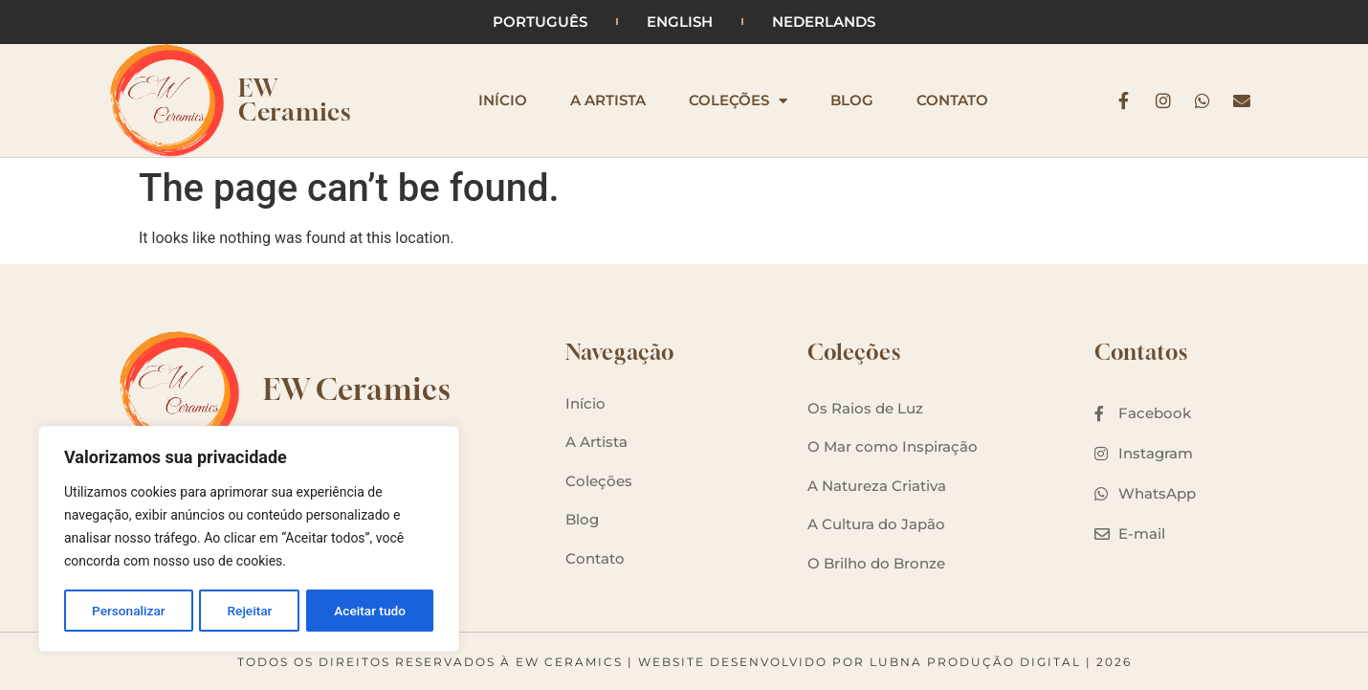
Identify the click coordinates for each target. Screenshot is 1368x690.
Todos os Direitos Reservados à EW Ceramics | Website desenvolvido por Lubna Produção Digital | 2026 (684, 662)
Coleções (738, 100)
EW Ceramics (294, 100)
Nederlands (823, 21)
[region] (248, 540)
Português (540, 21)
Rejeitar (250, 610)
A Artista (608, 100)
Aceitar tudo (371, 610)
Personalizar (128, 610)
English (680, 21)
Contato (952, 100)
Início (502, 100)
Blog (851, 100)
